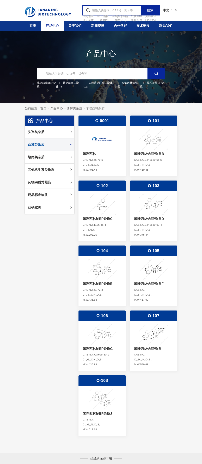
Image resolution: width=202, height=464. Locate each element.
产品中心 (52, 25)
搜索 (150, 10)
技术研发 (143, 25)
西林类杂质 (74, 108)
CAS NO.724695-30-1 (96, 354)
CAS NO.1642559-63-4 (148, 224)
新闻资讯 (97, 25)
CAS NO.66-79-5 (93, 159)
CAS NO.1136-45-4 (94, 224)
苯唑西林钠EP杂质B (149, 154)
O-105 (153, 250)
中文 (166, 10)
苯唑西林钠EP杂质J (97, 413)
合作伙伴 (120, 25)
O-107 (153, 315)
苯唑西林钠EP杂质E (97, 284)
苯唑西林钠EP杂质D (149, 219)
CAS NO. (139, 289)
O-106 (102, 315)
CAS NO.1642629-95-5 (148, 159)
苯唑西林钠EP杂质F (149, 284)
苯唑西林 (89, 154)
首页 (33, 25)
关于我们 (75, 25)
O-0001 (102, 120)
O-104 (102, 250)
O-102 (102, 185)
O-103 (153, 185)
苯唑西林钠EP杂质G (98, 349)
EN (175, 10)
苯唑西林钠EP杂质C (98, 219)
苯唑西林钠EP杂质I (148, 349)
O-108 (102, 380)
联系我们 (165, 25)
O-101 (153, 120)
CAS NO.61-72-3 (93, 289)
